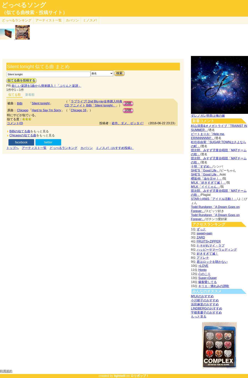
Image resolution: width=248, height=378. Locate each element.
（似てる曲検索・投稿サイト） (34, 12)
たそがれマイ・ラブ (210, 245)
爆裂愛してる (207, 282)
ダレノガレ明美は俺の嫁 (208, 115)
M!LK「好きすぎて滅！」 (208, 182)
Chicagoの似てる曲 (22, 135)
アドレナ (203, 257)
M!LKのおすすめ (202, 296)
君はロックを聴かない (212, 261)
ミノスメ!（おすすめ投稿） (115, 148)
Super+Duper (207, 278)
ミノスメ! (90, 20)
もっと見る (198, 316)
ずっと (201, 229)
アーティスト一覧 (34, 148)
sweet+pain (204, 233)
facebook (21, 142)
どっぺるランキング (63, 148)
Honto (202, 269)
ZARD (201, 237)
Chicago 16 (78, 110)
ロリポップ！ (140, 375)
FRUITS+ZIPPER (209, 241)
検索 (119, 73)
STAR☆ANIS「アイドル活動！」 (214, 198)
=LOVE (203, 265)
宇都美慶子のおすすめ (206, 312)
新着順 (30, 94)
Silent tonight (41, 103)
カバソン (72, 20)
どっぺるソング (24, 5)
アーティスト (48, 20)
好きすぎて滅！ (207, 253)
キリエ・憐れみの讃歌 (213, 286)
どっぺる (16, 20)
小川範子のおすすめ (205, 300)
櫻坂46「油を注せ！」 (206, 178)
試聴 (128, 103)
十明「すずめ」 (202, 166)
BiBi (19, 103)
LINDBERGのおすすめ (206, 308)
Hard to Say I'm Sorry (46, 110)
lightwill (120, 375)
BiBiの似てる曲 (19, 131)
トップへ (12, 148)
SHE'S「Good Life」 (205, 170)
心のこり (204, 274)
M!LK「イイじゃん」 (205, 186)
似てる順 (14, 94)
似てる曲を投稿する (21, 80)
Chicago (22, 110)
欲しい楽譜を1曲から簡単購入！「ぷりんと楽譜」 (46, 85)
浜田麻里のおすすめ (205, 304)
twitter (48, 142)
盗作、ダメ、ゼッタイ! (127, 123)
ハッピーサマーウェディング (217, 249)
